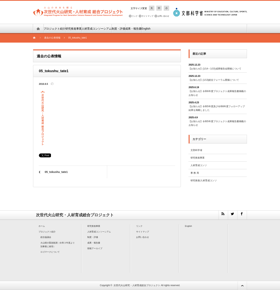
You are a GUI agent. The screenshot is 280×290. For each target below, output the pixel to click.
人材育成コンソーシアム (97, 28)
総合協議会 (45, 237)
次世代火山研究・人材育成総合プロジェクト (137, 285)
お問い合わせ (163, 16)
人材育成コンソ (199, 165)
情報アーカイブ (94, 248)
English (146, 28)
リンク (135, 16)
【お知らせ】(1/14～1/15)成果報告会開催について (215, 68)
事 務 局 (195, 173)
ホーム (41, 226)
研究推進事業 (73, 28)
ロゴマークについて (50, 252)
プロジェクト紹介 (54, 28)
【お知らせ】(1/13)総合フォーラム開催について (214, 80)
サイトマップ (147, 16)
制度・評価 (118, 28)
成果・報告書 (133, 28)
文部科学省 (196, 150)
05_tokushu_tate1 (56, 171)
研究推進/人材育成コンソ (204, 180)
